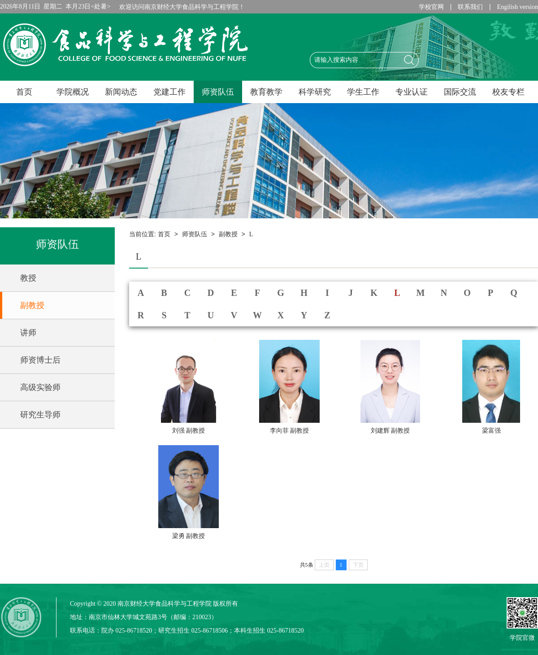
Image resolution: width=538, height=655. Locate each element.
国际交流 (460, 91)
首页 (24, 91)
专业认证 (411, 91)
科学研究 (315, 91)
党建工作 (169, 91)
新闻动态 (121, 91)
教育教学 (266, 91)
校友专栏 (508, 91)
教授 (28, 277)
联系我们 (470, 7)
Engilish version (517, 7)
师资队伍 (218, 91)
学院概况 (72, 91)
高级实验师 (40, 387)
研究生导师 (40, 414)
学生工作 (363, 91)
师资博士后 (40, 360)
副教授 (32, 305)
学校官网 (431, 7)
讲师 (28, 332)
